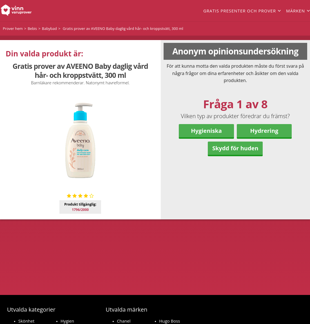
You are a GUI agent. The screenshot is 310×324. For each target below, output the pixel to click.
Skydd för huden (235, 148)
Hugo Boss (169, 321)
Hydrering (264, 131)
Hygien (67, 321)
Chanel (123, 321)
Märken (295, 11)
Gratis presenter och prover (239, 11)
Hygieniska (206, 131)
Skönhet (26, 321)
